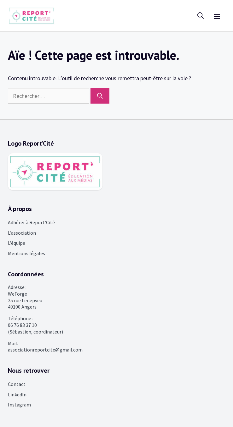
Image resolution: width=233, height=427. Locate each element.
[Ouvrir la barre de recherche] (200, 15)
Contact (17, 384)
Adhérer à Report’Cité (31, 222)
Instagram (19, 404)
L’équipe (16, 243)
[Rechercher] (99, 96)
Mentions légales (26, 253)
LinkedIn (17, 394)
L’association (22, 233)
